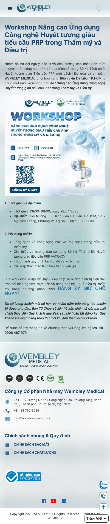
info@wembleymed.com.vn (33, 418)
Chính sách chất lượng (35, 452)
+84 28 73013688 (26, 410)
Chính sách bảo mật (31, 444)
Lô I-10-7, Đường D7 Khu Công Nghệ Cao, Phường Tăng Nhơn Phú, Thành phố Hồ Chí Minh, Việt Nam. (57, 402)
